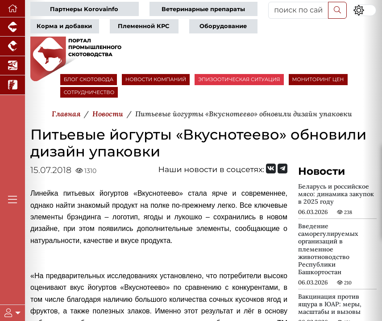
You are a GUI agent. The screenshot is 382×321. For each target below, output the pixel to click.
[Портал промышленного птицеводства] (12, 46)
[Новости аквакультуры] (12, 65)
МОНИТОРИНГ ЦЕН (318, 79)
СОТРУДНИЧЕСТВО (89, 92)
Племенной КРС (143, 26)
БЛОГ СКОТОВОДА (88, 79)
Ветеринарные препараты (203, 9)
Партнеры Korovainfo (84, 9)
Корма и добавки (64, 26)
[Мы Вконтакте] (271, 168)
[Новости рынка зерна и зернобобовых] (12, 85)
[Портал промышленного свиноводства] (12, 27)
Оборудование (223, 26)
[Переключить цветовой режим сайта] (364, 10)
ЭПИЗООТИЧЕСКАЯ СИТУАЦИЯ (239, 79)
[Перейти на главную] (12, 8)
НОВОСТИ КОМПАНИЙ (155, 79)
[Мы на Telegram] (282, 168)
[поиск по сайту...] (298, 10)
